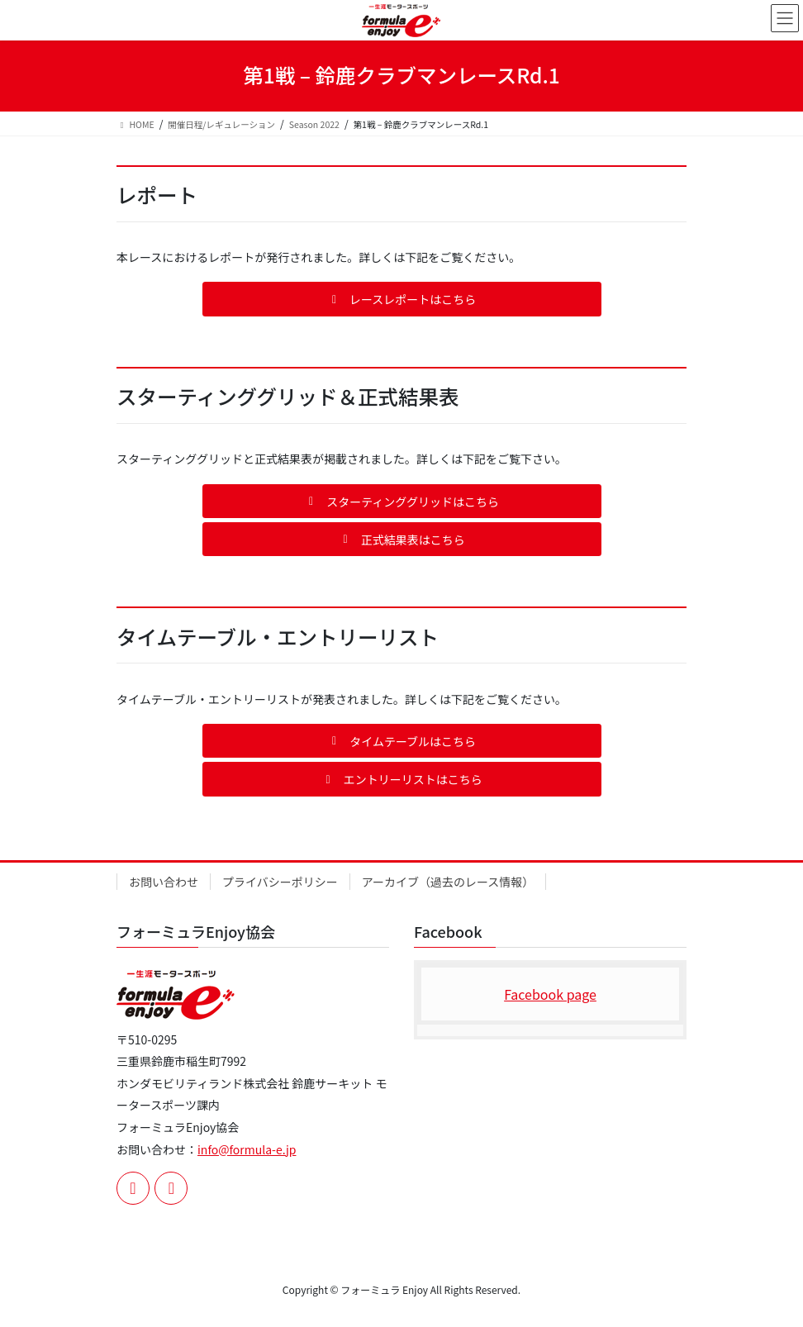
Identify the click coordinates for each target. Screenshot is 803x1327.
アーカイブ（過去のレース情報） (448, 881)
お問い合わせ (163, 881)
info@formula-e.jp (246, 1149)
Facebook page (550, 994)
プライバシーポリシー (280, 881)
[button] (401, 299)
